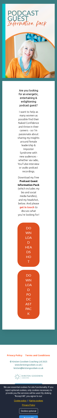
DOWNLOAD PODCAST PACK (28, 294)
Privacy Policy (14, 355)
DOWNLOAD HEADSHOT (28, 244)
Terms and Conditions (37, 355)
